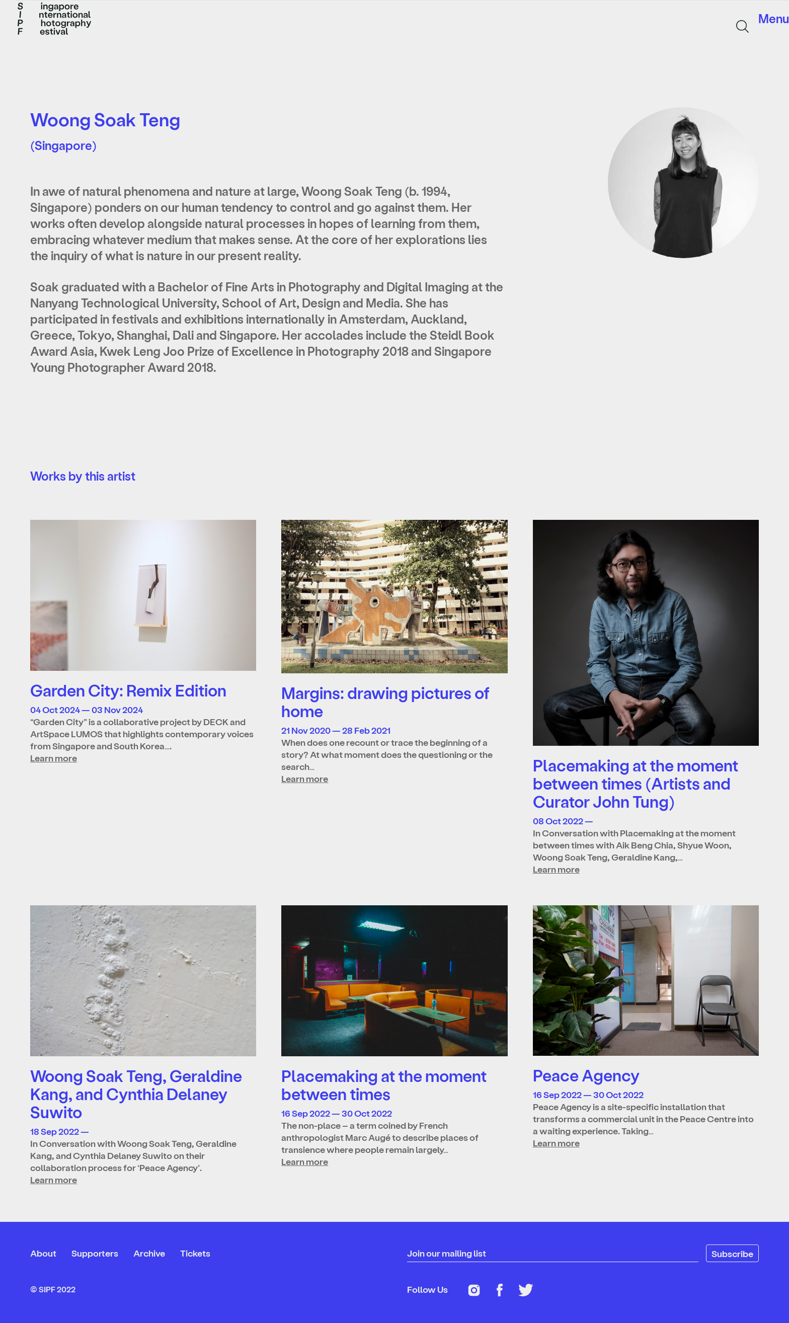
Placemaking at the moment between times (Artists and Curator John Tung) (635, 783)
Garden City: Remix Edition (128, 689)
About (43, 1253)
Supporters (94, 1253)
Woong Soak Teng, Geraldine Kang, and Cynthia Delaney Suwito (136, 1093)
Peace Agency (586, 1074)
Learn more (53, 757)
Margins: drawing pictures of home (385, 701)
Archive (149, 1253)
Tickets (195, 1253)
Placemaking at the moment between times (384, 1084)
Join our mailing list (446, 1253)
